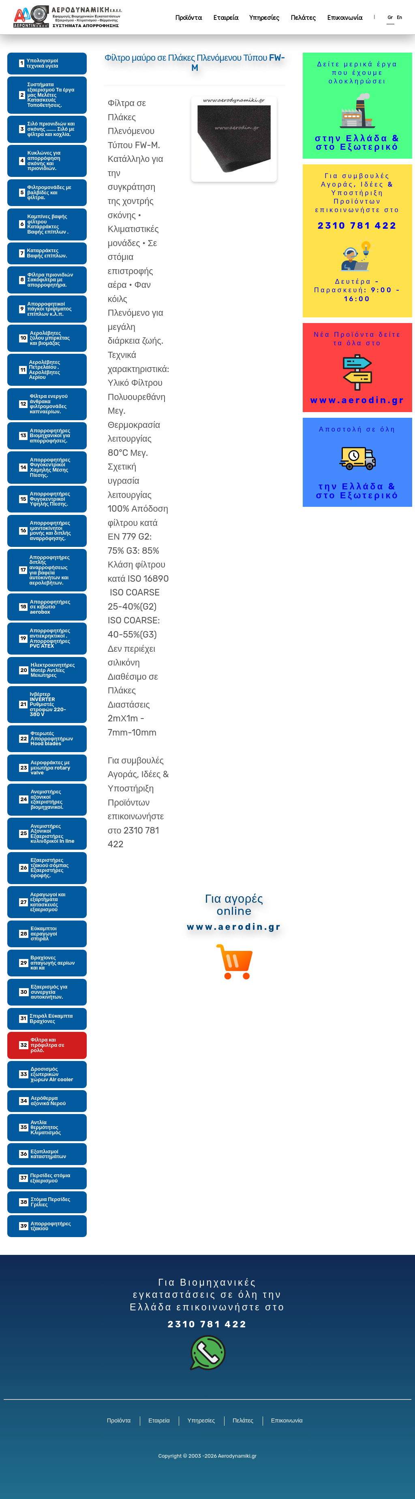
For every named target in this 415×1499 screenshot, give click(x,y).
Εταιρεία (226, 17)
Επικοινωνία (344, 17)
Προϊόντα (188, 17)
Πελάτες (303, 17)
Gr (390, 17)
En (399, 17)
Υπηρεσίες (264, 17)
